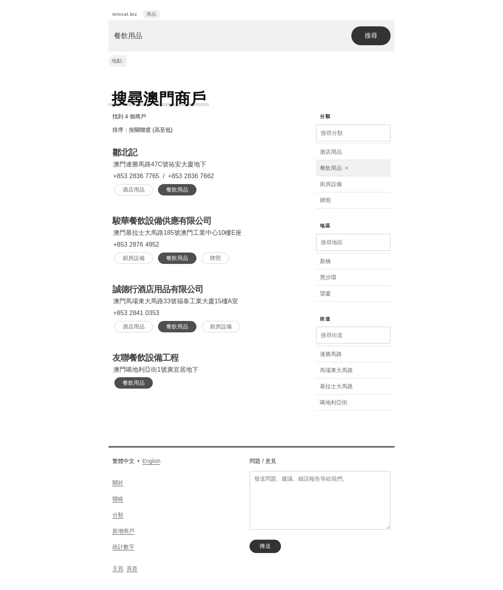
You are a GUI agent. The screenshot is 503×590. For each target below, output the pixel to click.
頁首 (132, 568)
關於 (117, 482)
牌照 (215, 258)
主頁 (117, 568)
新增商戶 (123, 531)
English (151, 461)
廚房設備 (134, 258)
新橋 (325, 261)
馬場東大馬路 (336, 370)
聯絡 (117, 499)
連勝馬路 (331, 354)
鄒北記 (124, 152)
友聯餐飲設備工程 (145, 358)
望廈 (325, 293)
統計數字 (123, 547)
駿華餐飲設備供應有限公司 (161, 221)
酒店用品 (134, 189)
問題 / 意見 (263, 461)
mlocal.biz (124, 14)
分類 (117, 515)
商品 (151, 14)
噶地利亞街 (333, 402)
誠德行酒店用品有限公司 (157, 289)
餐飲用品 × (334, 168)
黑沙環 (328, 277)
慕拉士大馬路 (336, 386)
